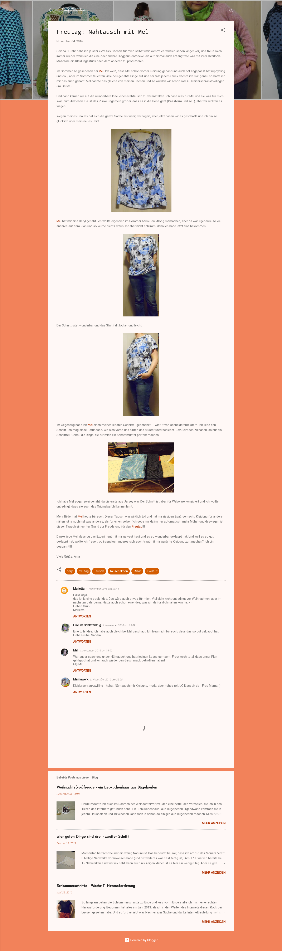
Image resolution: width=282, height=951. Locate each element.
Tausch (99, 571)
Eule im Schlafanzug (87, 625)
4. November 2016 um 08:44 (102, 588)
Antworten (82, 616)
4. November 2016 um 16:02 (96, 650)
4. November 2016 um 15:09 (119, 625)
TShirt (137, 571)
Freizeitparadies (71, 10)
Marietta (78, 589)
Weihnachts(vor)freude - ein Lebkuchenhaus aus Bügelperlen (107, 788)
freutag (84, 571)
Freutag (137, 526)
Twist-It (152, 571)
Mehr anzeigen (213, 823)
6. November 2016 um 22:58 (106, 679)
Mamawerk (80, 679)
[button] (222, 31)
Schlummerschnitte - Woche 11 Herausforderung (96, 886)
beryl (70, 571)
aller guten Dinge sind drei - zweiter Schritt (93, 837)
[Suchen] (231, 11)
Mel (101, 71)
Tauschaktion (119, 571)
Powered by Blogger (141, 940)
